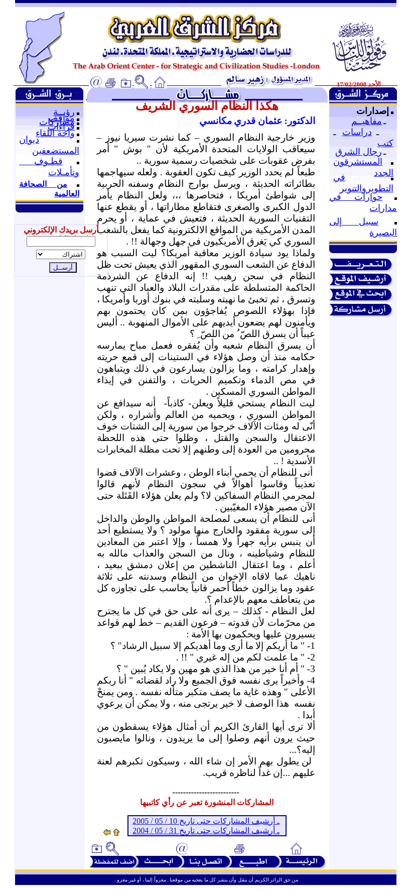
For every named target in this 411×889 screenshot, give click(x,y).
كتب (385, 143)
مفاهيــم (366, 121)
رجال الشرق (358, 152)
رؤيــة (64, 112)
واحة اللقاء (55, 133)
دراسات (357, 132)
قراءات (61, 127)
